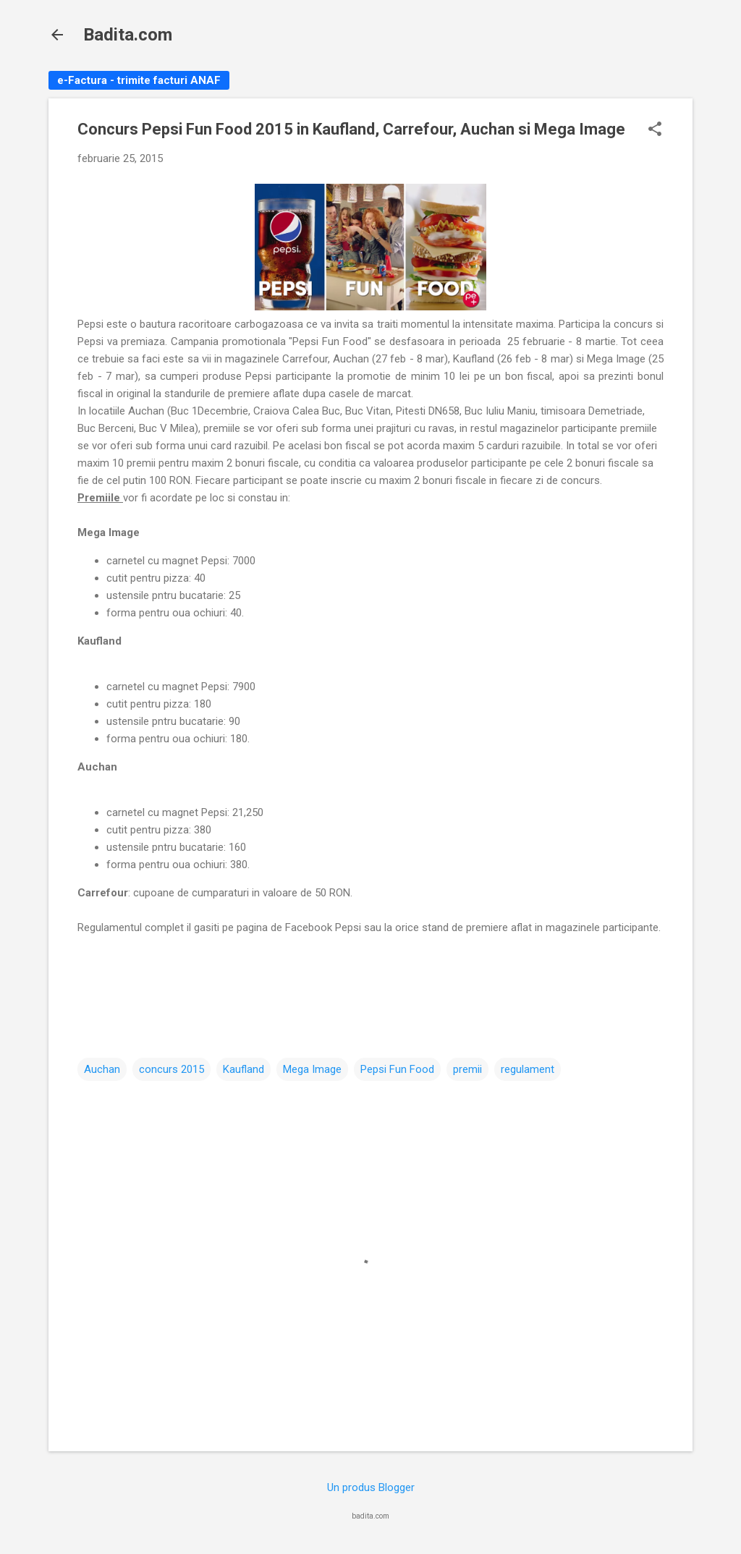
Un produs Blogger (371, 1487)
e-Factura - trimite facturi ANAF (139, 80)
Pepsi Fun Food (397, 1069)
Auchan (102, 1069)
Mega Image (312, 1069)
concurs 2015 (171, 1069)
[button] (655, 130)
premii (467, 1069)
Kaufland (243, 1069)
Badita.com (127, 35)
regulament (527, 1069)
